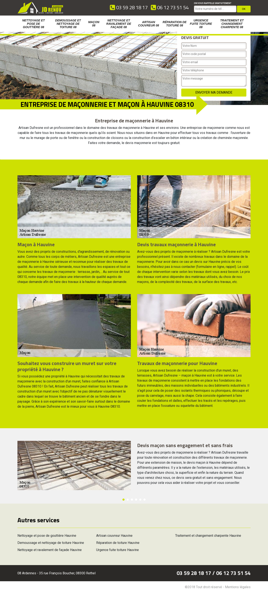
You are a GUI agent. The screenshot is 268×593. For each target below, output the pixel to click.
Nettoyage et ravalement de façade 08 (118, 24)
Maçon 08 (93, 23)
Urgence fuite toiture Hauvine (117, 550)
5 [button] (140, 500)
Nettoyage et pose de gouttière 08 (33, 24)
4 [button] (136, 500)
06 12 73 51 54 (170, 7)
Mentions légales (238, 587)
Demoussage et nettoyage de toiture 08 (68, 24)
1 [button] (123, 500)
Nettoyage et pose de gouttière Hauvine (46, 536)
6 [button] (144, 500)
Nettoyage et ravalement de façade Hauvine (49, 550)
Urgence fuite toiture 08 (201, 24)
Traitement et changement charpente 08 (232, 24)
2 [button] (128, 500)
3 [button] (132, 500)
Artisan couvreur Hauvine (114, 536)
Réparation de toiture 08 (175, 23)
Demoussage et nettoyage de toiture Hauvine (50, 543)
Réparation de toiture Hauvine (117, 543)
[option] (134, 465)
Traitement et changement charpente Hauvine (208, 536)
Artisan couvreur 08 (148, 23)
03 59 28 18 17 (129, 7)
